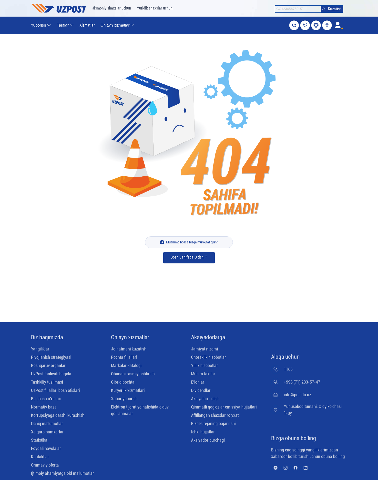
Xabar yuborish (124, 400)
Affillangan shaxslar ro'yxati (215, 417)
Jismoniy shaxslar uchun (111, 8)
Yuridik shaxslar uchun (155, 8)
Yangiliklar (40, 350)
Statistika (39, 441)
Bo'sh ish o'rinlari (46, 400)
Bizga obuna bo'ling (293, 440)
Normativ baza (44, 408)
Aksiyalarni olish (205, 400)
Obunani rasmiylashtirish (133, 375)
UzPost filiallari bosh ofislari (55, 392)
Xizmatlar (87, 25)
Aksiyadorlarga (208, 339)
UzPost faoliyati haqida (51, 375)
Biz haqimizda (47, 339)
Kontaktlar (40, 458)
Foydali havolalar (46, 450)
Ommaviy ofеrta (45, 466)
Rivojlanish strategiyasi (51, 358)
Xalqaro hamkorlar (47, 433)
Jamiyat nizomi (204, 350)
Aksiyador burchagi (208, 441)
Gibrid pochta (122, 383)
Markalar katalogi (126, 367)
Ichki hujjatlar (203, 433)
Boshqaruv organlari (49, 367)
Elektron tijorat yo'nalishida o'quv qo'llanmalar (140, 412)
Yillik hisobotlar (204, 367)
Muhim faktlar (203, 375)
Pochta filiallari (124, 358)
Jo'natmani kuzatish (128, 350)
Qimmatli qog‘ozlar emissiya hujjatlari (224, 408)
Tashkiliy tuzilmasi (47, 383)
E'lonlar (197, 383)
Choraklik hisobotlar (208, 358)
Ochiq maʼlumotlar (47, 425)
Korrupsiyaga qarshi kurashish (57, 417)
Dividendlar (201, 392)
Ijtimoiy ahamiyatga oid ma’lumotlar (62, 475)
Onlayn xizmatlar (130, 339)
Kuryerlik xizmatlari (128, 392)
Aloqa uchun (285, 358)
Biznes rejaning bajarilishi (213, 425)
